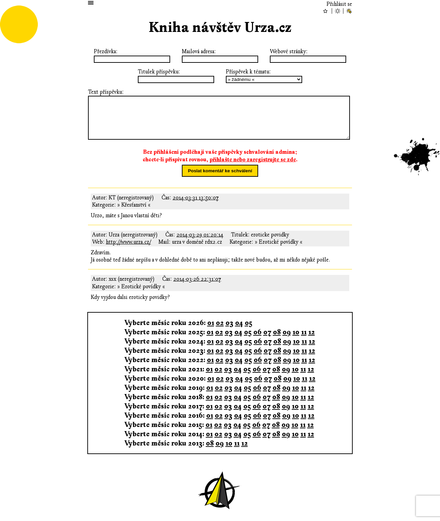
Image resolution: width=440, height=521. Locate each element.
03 (229, 323)
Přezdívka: (106, 51)
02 (220, 323)
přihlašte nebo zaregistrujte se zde (253, 159)
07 (267, 332)
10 (296, 332)
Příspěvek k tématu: (248, 72)
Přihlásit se (339, 4)
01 (210, 323)
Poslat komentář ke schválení (220, 170)
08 (277, 332)
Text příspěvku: (106, 92)
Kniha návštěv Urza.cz (220, 27)
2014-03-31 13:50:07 (196, 198)
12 (311, 332)
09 (287, 332)
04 (239, 323)
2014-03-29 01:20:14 (199, 235)
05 (248, 323)
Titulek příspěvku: (159, 72)
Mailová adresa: (199, 51)
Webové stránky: (289, 51)
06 (257, 332)
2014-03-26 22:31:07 (197, 279)
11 (304, 332)
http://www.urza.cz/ (128, 242)
